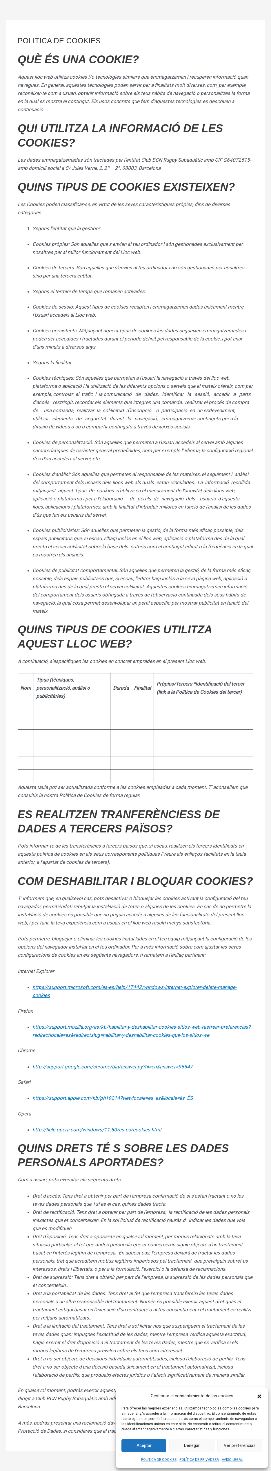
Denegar (192, 1445)
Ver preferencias (240, 1445)
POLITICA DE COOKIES (159, 1460)
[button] (259, 1396)
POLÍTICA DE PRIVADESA (199, 1460)
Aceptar (144, 1445)
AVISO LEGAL (232, 1460)
